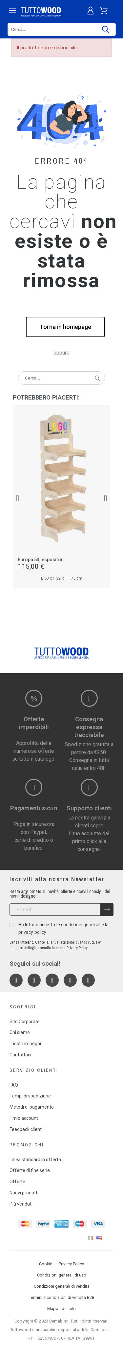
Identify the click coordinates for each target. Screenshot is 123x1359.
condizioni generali (80, 924)
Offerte (17, 1181)
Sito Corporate (25, 1021)
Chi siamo (20, 1032)
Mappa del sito (61, 1308)
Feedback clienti (26, 1129)
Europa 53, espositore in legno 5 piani (58, 559)
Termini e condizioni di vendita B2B (61, 1297)
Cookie (45, 1263)
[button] (65, 327)
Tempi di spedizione (30, 1095)
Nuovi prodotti (24, 1192)
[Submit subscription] (106, 909)
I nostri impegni (25, 1043)
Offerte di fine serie (30, 1170)
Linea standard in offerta (35, 1159)
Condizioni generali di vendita (62, 1286)
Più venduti (21, 1204)
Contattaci (20, 1054)
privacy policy (32, 932)
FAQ (14, 1085)
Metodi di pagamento (32, 1107)
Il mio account (24, 1118)
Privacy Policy (71, 1263)
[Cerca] (62, 29)
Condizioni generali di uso (61, 1275)
